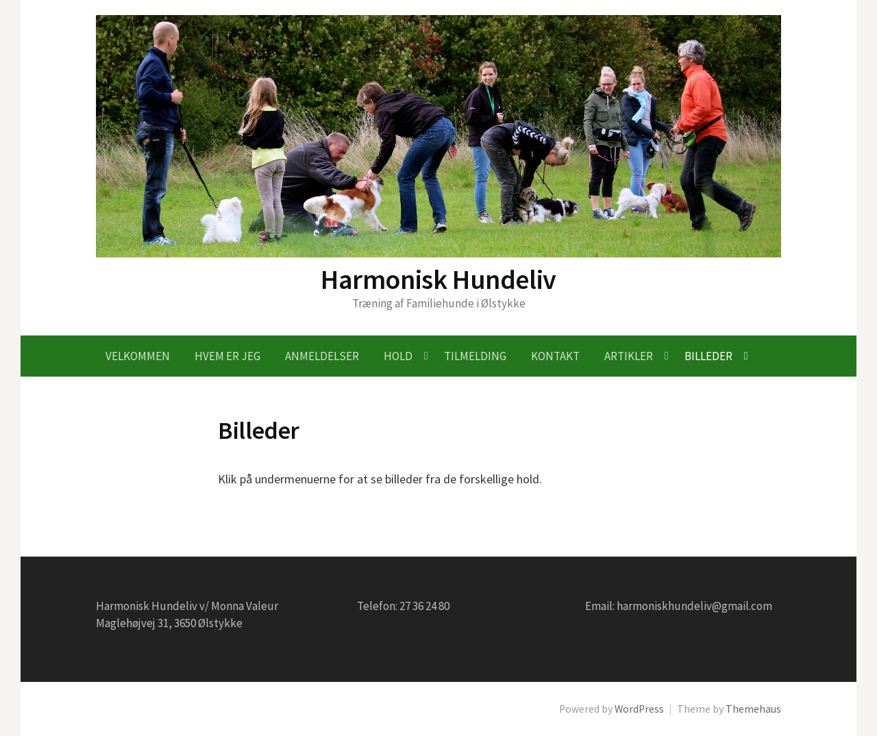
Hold (398, 356)
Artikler (628, 356)
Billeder (708, 356)
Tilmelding (475, 356)
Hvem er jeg (227, 356)
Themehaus (753, 708)
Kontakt (555, 356)
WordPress (639, 708)
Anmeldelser (322, 356)
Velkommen (138, 356)
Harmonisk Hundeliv (438, 279)
